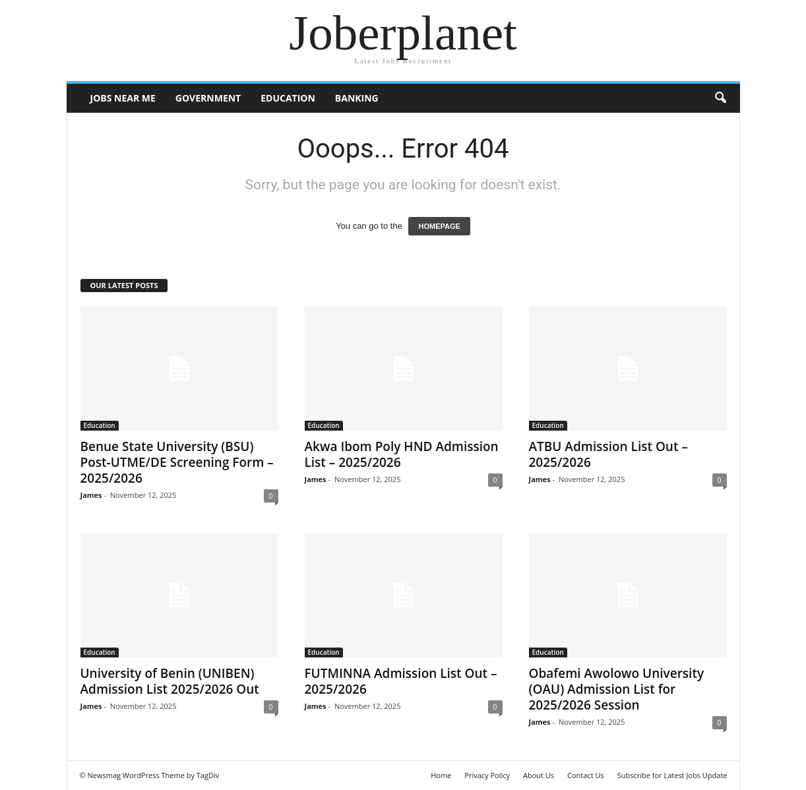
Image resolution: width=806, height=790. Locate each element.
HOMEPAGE (439, 226)
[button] (720, 98)
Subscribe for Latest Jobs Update (672, 775)
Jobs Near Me (123, 98)
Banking (357, 98)
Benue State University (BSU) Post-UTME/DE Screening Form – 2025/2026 (177, 462)
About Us (538, 775)
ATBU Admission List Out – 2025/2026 (608, 454)
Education (288, 98)
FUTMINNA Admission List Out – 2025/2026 (401, 681)
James (91, 495)
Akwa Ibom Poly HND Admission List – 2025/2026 (402, 454)
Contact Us (585, 775)
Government (208, 98)
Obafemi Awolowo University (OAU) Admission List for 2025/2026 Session (616, 689)
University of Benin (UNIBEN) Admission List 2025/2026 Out (169, 681)
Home (441, 775)
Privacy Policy (487, 775)
